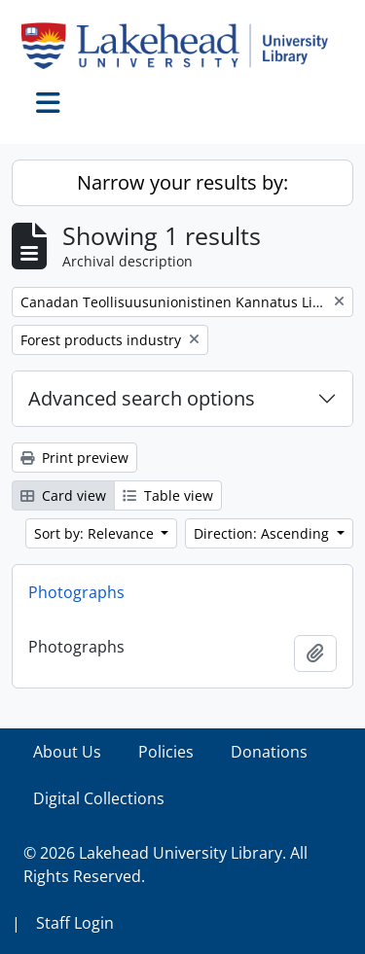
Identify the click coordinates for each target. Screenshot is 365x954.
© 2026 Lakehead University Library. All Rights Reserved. (165, 864)
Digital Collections (98, 798)
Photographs (76, 592)
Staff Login (75, 923)
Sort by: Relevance (96, 533)
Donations (269, 751)
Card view (63, 495)
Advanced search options (141, 398)
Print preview (74, 457)
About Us (67, 751)
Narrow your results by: (182, 182)
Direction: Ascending (263, 533)
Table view (168, 495)
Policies (166, 751)
